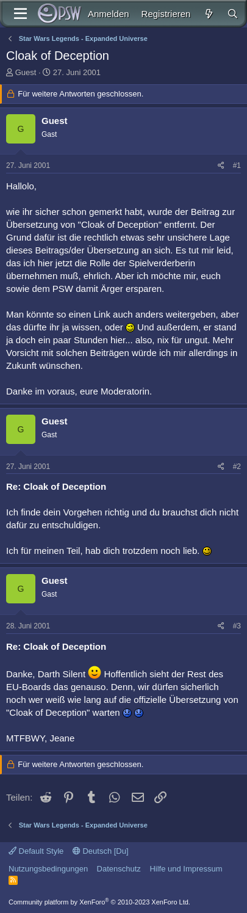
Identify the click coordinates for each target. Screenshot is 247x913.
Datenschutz (119, 868)
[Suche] (233, 13)
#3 (237, 626)
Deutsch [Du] (101, 851)
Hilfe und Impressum (185, 868)
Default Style (36, 851)
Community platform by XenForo (99, 902)
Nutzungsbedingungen (48, 868)
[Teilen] (221, 166)
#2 (237, 466)
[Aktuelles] (208, 13)
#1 (237, 165)
